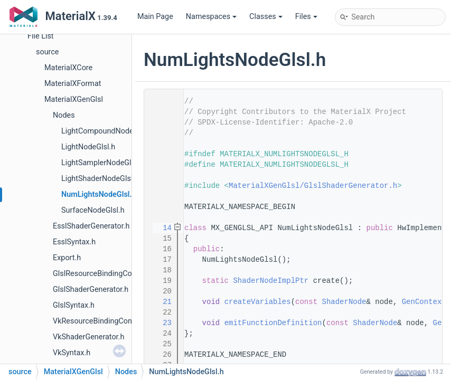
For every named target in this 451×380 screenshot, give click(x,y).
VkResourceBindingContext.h (102, 321)
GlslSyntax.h (74, 305)
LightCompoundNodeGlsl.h (107, 131)
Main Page (155, 16)
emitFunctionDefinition (273, 323)
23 (160, 323)
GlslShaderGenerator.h (90, 289)
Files (306, 16)
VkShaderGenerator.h (88, 336)
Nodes (64, 115)
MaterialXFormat (72, 83)
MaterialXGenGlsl (73, 99)
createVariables (257, 302)
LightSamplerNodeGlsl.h (102, 162)
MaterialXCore (68, 67)
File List (40, 36)
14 (160, 228)
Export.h (67, 257)
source (47, 52)
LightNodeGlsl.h (88, 146)
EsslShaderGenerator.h (91, 226)
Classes (266, 16)
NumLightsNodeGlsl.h (98, 194)
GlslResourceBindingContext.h (104, 273)
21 (160, 302)
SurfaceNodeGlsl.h (93, 210)
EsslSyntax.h (74, 242)
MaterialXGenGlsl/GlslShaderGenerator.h (313, 186)
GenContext (424, 302)
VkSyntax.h (71, 352)
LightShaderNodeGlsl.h (100, 178)
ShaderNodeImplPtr (270, 281)
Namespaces (211, 16)
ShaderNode (344, 302)
